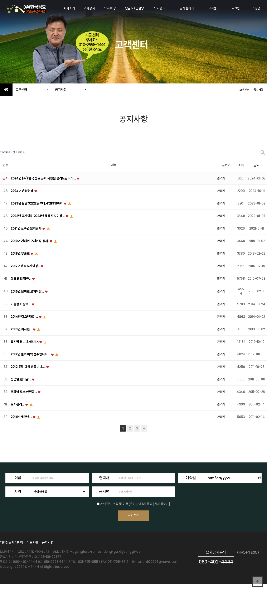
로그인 (236, 8)
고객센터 (214, 8)
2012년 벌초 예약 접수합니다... (31, 354)
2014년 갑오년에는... (25, 317)
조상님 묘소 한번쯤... (24, 392)
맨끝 (144, 428)
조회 (241, 165)
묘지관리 (160, 8)
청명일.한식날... (21, 379)
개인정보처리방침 (11, 549)
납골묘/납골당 (134, 8)
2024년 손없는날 (22, 191)
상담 (256, 8)
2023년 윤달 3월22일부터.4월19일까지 (37, 203)
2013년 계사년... (22, 329)
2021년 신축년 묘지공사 (26, 228)
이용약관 (32, 549)
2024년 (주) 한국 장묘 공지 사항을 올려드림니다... (43, 178)
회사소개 (69, 8)
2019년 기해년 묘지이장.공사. (30, 241)
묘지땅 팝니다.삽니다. (25, 342)
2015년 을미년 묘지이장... (28, 291)
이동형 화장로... (21, 304)
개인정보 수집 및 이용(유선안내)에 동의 (126, 503)
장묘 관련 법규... (21, 279)
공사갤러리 (187, 8)
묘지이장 (110, 8)
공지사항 (47, 549)
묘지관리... (18, 404)
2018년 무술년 (20, 253)
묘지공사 (89, 8)
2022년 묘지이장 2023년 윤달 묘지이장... (38, 216)
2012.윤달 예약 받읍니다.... (28, 367)
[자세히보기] (161, 503)
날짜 (256, 165)
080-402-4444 (216, 569)
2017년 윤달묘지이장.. (25, 266)
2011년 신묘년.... (22, 417)
